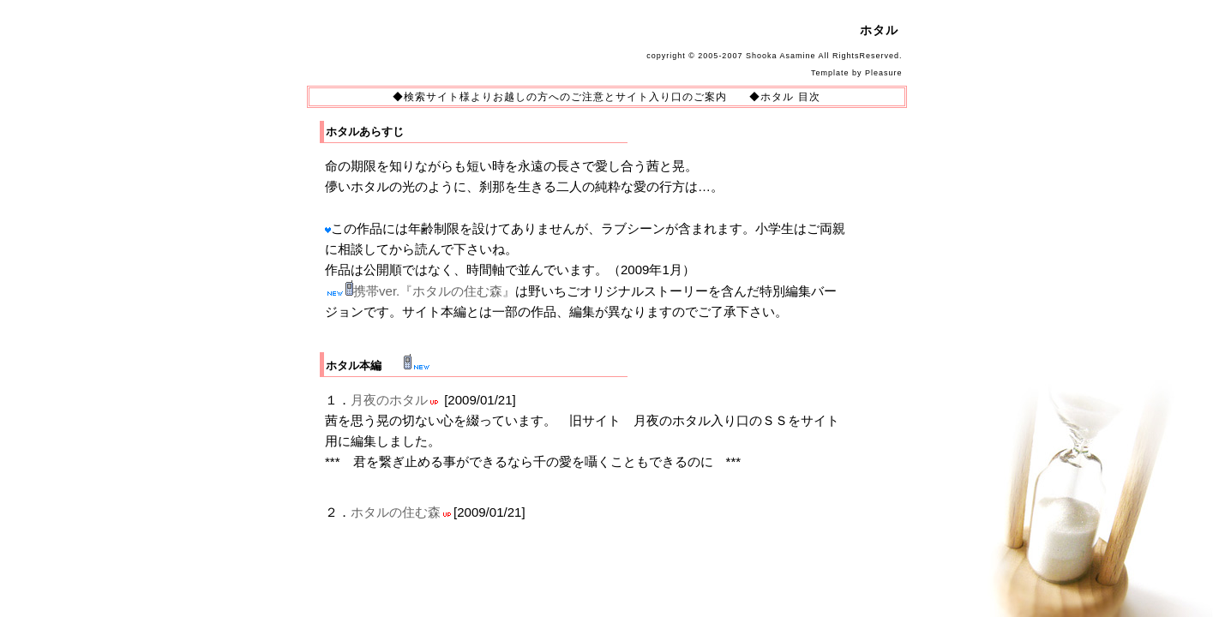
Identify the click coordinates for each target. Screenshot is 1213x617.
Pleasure (884, 73)
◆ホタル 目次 (784, 97)
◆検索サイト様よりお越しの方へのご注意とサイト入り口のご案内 (560, 97)
